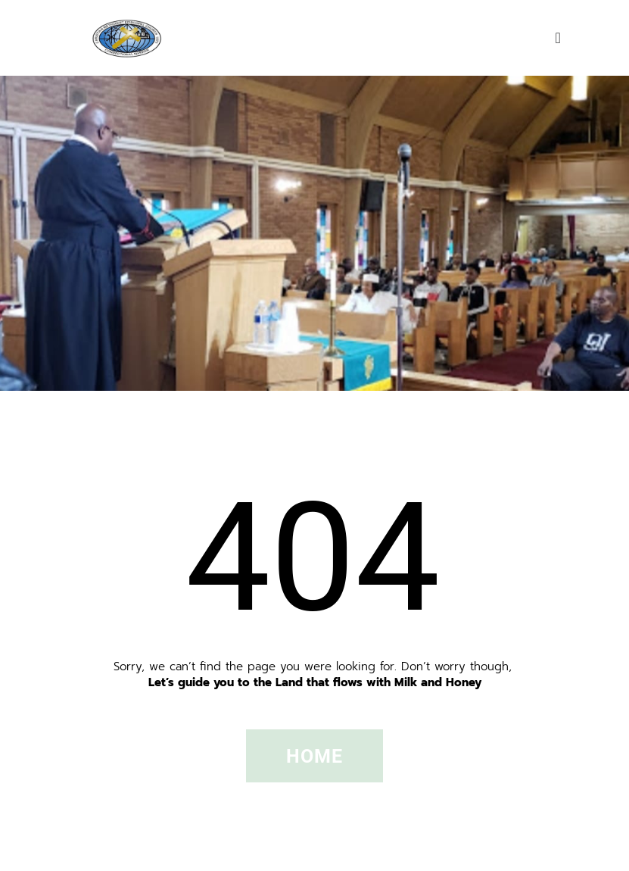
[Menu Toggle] (558, 37)
